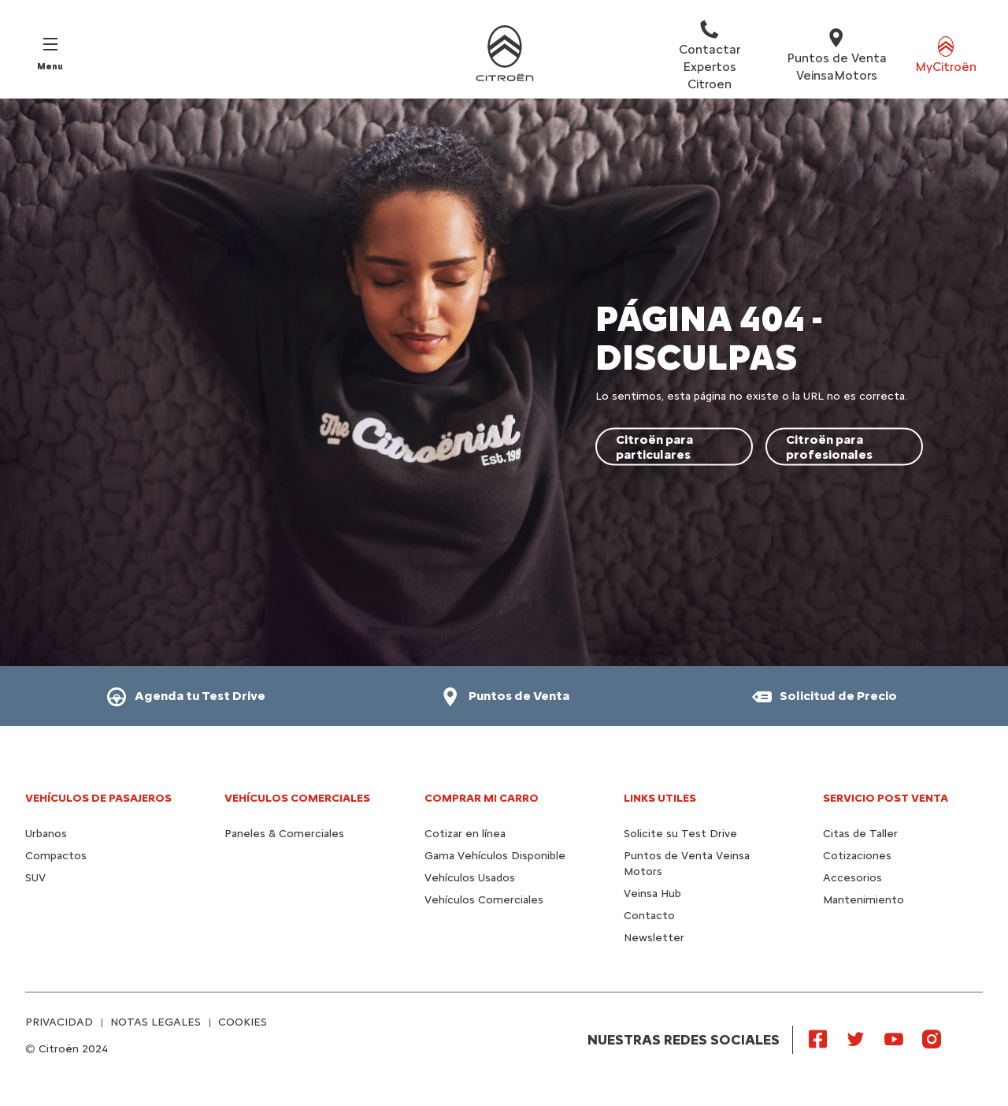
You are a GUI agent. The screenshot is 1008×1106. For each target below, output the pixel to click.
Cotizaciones (857, 855)
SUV (35, 877)
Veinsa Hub (652, 893)
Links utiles (660, 798)
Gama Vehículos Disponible (494, 855)
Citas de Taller (860, 833)
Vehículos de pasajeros (98, 798)
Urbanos (46, 833)
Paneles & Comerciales (284, 833)
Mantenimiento (863, 900)
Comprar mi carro (481, 798)
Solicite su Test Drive (680, 833)
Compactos (56, 855)
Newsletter (654, 937)
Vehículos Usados (469, 877)
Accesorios (852, 877)
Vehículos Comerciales (297, 798)
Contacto (649, 915)
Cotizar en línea (465, 833)
